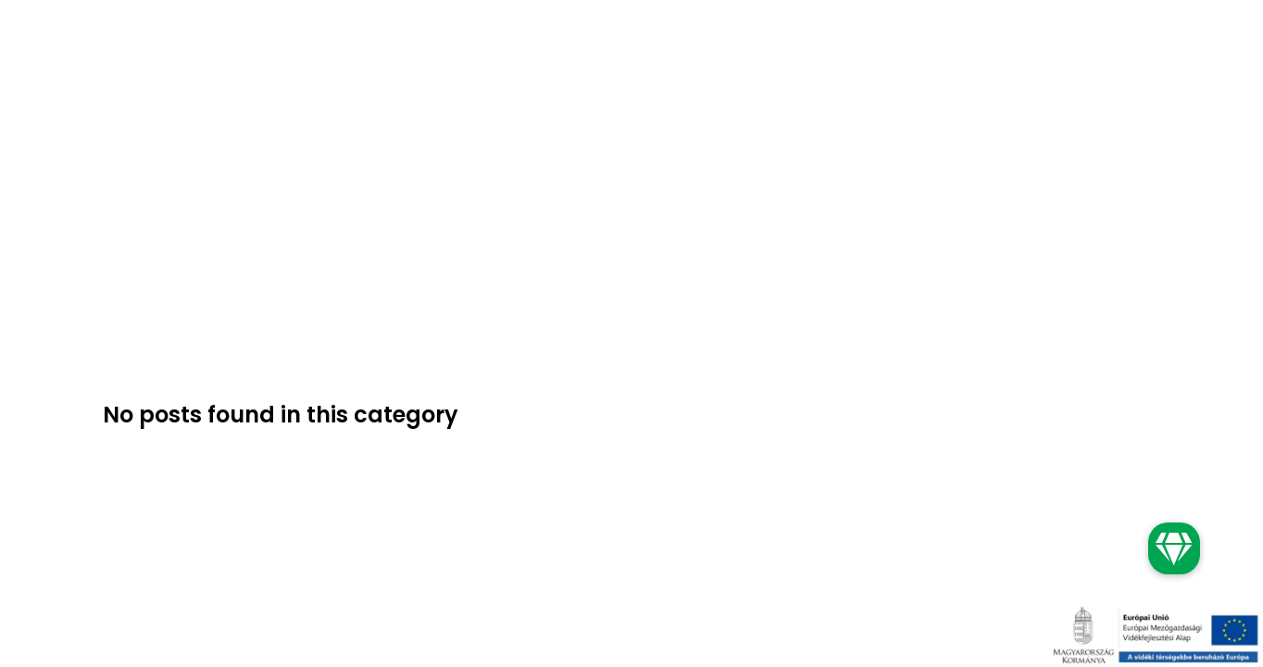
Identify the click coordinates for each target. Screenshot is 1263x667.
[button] (1174, 548)
